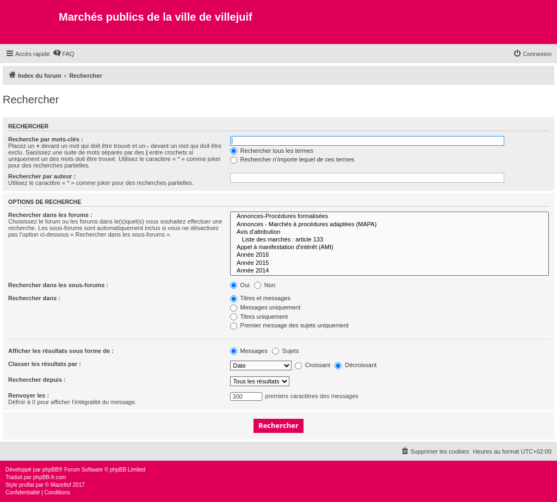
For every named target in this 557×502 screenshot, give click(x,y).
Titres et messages (260, 298)
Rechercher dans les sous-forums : (58, 285)
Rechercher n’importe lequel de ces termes (292, 159)
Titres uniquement (259, 316)
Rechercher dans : (34, 298)
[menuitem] (64, 53)
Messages (249, 351)
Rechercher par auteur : (42, 176)
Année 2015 (389, 263)
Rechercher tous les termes (272, 150)
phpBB (50, 470)
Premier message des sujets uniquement (289, 325)
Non (264, 285)
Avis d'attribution (389, 232)
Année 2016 (389, 255)
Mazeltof (61, 485)
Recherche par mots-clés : (45, 139)
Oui (240, 285)
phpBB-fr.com (49, 477)
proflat (26, 485)
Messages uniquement (265, 307)
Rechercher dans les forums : (50, 215)
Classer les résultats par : (44, 364)
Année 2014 (389, 271)
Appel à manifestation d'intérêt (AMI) (389, 247)
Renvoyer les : (28, 395)
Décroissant (355, 365)
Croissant (313, 365)
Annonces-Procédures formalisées (389, 216)
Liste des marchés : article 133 (389, 240)
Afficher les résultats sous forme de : (61, 351)
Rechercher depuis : (37, 379)
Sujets (285, 351)
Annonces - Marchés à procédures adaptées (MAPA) (389, 224)
